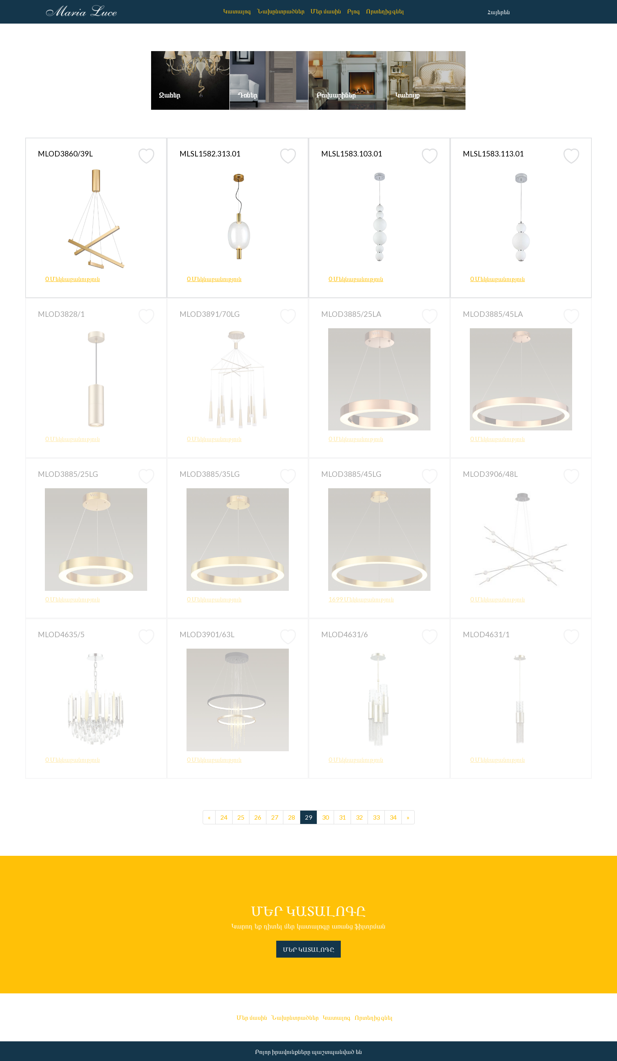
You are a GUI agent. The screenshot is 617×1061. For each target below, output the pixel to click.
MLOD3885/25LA (351, 313)
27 (274, 817)
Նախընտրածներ (281, 11)
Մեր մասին (325, 11)
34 (393, 817)
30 (325, 817)
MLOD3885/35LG (209, 473)
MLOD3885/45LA (493, 313)
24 (223, 817)
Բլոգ (353, 11)
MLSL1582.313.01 (209, 153)
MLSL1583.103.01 (351, 153)
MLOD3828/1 (61, 313)
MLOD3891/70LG (209, 313)
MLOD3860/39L (65, 153)
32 (359, 817)
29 (308, 817)
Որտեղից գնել (385, 11)
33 (376, 817)
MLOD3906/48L (490, 473)
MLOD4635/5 (61, 634)
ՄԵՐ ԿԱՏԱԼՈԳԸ (308, 949)
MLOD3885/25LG (68, 473)
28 (291, 817)
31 (342, 817)
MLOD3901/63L (207, 634)
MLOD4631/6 (344, 634)
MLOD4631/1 (486, 634)
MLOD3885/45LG (351, 473)
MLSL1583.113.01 (493, 153)
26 (257, 817)
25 (240, 817)
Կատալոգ (237, 11)
